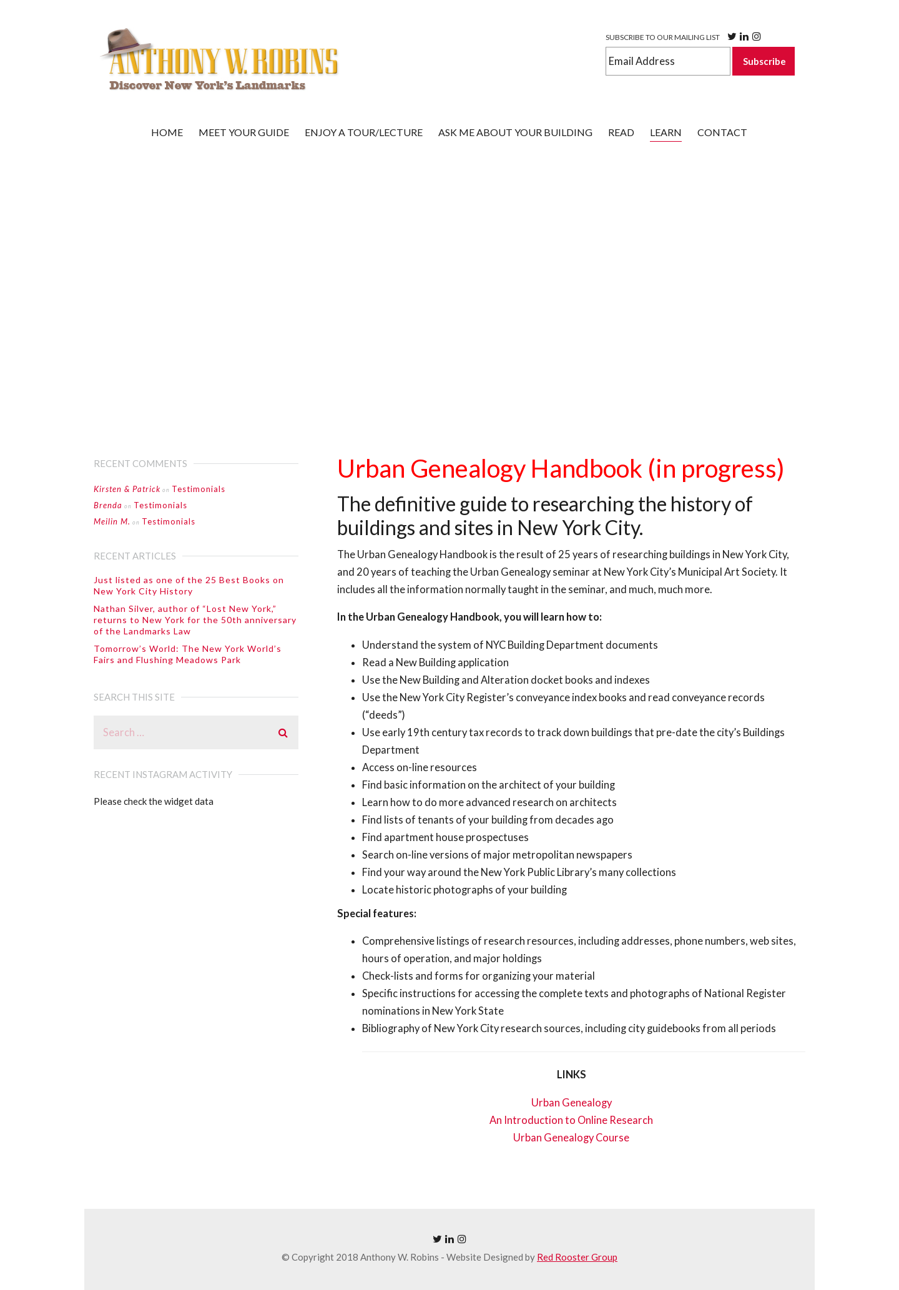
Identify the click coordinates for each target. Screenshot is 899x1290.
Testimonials (198, 489)
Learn (666, 132)
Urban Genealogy (571, 1102)
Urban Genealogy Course (571, 1137)
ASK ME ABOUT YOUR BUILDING (515, 132)
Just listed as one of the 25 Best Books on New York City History (189, 585)
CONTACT (722, 132)
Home (167, 132)
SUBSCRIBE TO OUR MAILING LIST (685, 36)
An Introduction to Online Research (571, 1120)
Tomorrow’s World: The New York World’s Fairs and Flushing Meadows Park (188, 654)
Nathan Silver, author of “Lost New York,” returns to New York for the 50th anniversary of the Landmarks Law (195, 619)
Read (621, 132)
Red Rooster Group (577, 1257)
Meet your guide (244, 132)
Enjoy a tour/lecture (364, 132)
